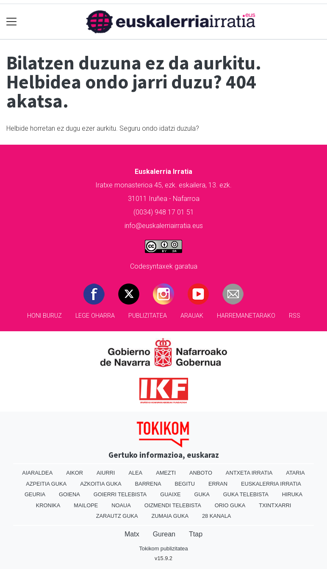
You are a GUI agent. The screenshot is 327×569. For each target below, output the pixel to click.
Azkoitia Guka (100, 484)
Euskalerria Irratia (271, 484)
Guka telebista (246, 494)
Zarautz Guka (117, 516)
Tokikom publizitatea (163, 548)
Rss (294, 315)
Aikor (74, 473)
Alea (135, 473)
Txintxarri (275, 505)
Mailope (86, 505)
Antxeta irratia (249, 473)
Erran (217, 484)
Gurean (164, 534)
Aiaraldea (37, 473)
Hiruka (292, 494)
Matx (132, 534)
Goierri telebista (120, 494)
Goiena (69, 494)
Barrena (148, 484)
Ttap (195, 534)
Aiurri (106, 473)
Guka (202, 494)
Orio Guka (230, 505)
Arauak (191, 315)
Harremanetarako (246, 315)
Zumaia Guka (170, 516)
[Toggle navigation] (12, 21)
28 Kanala (216, 516)
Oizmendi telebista (172, 505)
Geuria (35, 494)
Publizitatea (147, 315)
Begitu (185, 484)
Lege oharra (95, 315)
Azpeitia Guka (46, 484)
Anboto (200, 473)
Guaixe (170, 494)
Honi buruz (44, 315)
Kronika (48, 505)
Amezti (166, 473)
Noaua (121, 505)
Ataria (295, 473)
